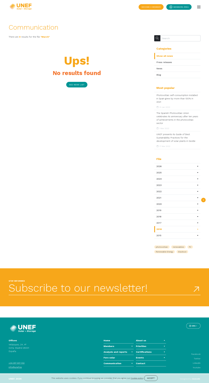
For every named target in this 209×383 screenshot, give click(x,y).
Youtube (196, 367)
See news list (76, 85)
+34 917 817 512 (17, 363)
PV (190, 247)
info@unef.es (15, 367)
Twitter (197, 358)
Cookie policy (137, 378)
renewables (178, 247)
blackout (182, 252)
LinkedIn (196, 363)
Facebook (195, 354)
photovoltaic (162, 247)
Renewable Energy (164, 252)
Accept (151, 378)
